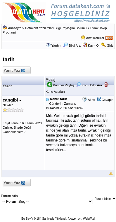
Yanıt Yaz (14, 70)
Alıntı (91, 100)
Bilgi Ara (71, 45)
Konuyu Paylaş (60, 85)
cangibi (12, 99)
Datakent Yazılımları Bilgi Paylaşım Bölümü (56, 28)
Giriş (110, 45)
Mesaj (50, 80)
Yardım (56, 45)
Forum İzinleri (105, 198)
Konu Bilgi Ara (89, 85)
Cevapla (107, 100)
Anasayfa (14, 28)
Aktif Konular (95, 38)
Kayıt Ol (93, 45)
